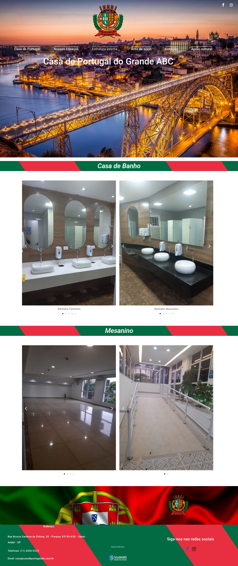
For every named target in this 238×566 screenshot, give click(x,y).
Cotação (171, 49)
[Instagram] (231, 5)
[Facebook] (223, 5)
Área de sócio (141, 49)
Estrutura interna (104, 49)
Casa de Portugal (27, 49)
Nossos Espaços (66, 49)
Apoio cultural (201, 49)
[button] (26, 246)
